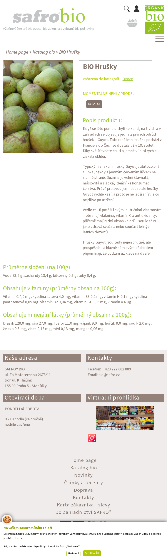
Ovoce (127, 79)
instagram (125, 438)
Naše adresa (21, 358)
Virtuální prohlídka (113, 397)
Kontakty (100, 358)
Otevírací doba (25, 397)
